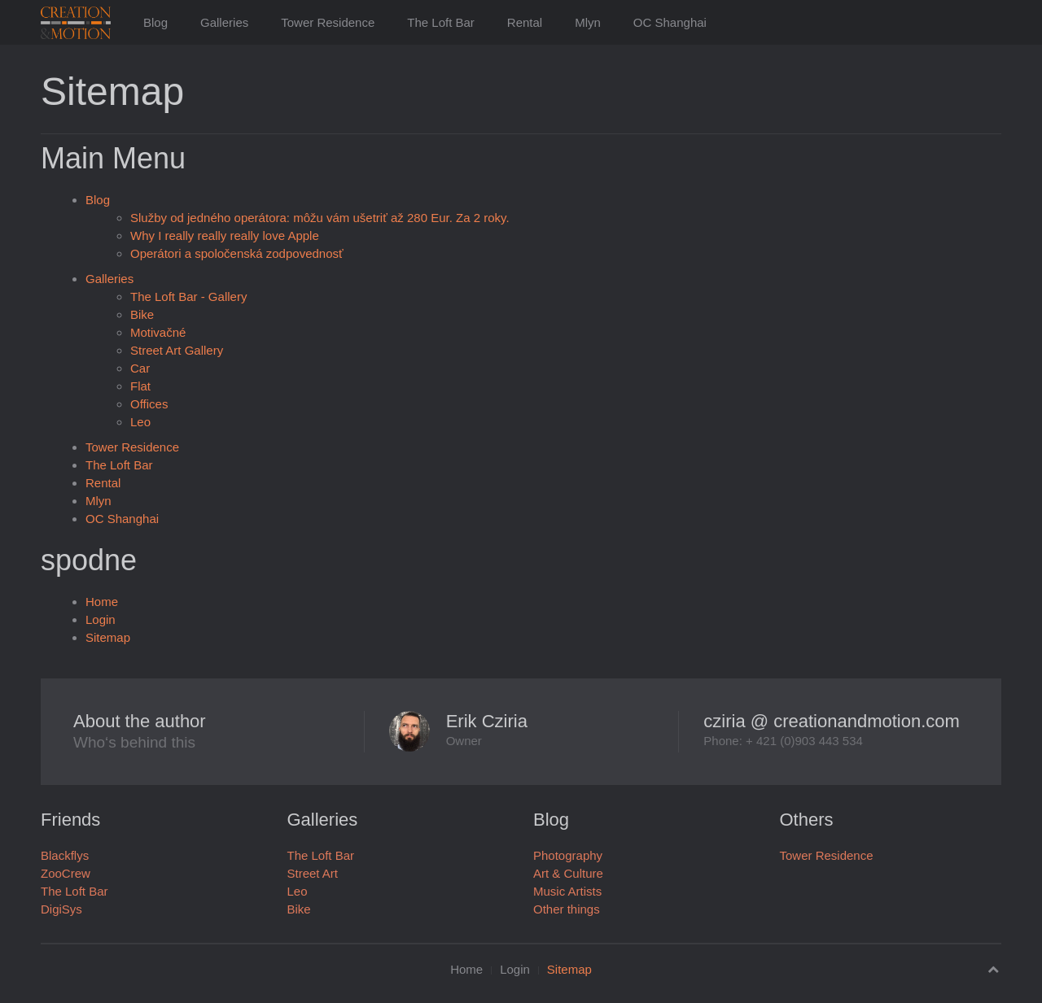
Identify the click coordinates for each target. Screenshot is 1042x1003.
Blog (155, 22)
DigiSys (61, 909)
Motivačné (158, 332)
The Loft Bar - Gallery (188, 296)
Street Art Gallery (176, 350)
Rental (524, 22)
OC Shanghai (670, 22)
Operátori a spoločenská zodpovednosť (237, 253)
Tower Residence (327, 22)
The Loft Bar (441, 22)
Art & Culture (568, 873)
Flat (140, 386)
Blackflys (65, 855)
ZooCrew (65, 873)
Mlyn (588, 22)
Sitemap (107, 637)
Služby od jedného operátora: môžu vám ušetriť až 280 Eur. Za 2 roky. (320, 218)
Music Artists (567, 891)
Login (100, 619)
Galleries (224, 22)
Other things (566, 909)
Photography (567, 855)
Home (101, 601)
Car (140, 368)
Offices (149, 404)
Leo (140, 422)
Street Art (313, 873)
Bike (142, 314)
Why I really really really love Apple (224, 235)
